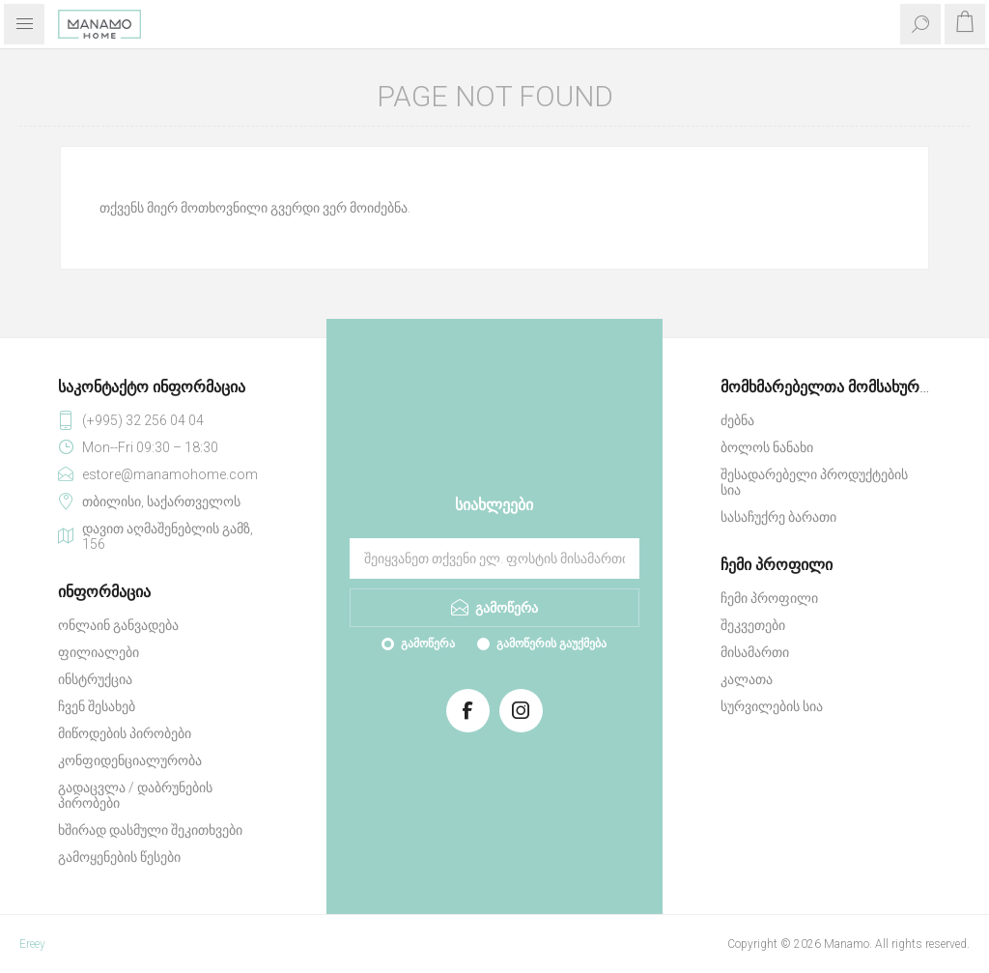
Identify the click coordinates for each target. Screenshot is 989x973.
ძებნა (737, 420)
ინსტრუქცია (95, 679)
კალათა (747, 679)
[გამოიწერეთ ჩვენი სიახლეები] (494, 558)
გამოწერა (428, 643)
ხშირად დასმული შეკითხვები (150, 830)
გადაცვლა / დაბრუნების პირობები (135, 795)
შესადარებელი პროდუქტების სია (814, 482)
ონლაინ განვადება (118, 625)
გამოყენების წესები (119, 857)
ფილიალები (98, 652)
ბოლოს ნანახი (767, 447)
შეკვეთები (753, 625)
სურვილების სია (772, 706)
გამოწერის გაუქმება (551, 643)
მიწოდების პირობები (124, 733)
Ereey (32, 944)
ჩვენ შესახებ (96, 706)
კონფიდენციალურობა (130, 760)
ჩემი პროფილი (769, 598)
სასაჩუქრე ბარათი (778, 517)
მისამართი (755, 652)
